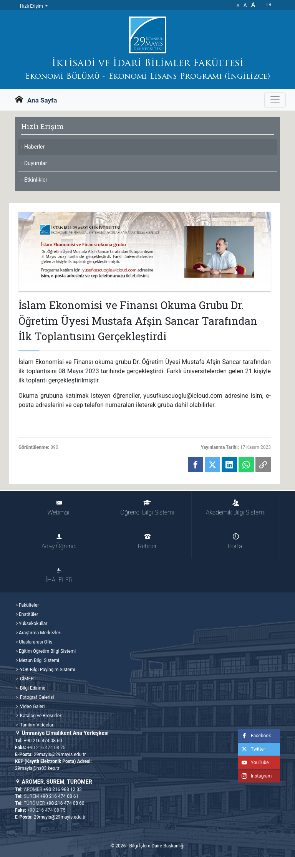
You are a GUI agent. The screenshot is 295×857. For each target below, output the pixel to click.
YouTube (253, 762)
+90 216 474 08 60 (43, 740)
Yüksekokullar (33, 623)
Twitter (251, 749)
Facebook (254, 735)
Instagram (255, 776)
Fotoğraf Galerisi (36, 697)
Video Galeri (32, 706)
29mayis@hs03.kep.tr (37, 768)
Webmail (58, 508)
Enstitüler (28, 614)
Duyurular (35, 163)
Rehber (147, 541)
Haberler (34, 147)
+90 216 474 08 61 (59, 796)
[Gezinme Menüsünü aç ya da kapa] (275, 100)
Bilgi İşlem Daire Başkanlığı (156, 846)
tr (269, 4)
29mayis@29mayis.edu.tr (60, 754)
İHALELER (59, 575)
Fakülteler (29, 605)
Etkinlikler (35, 180)
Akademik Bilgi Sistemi (235, 508)
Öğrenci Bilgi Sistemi (147, 508)
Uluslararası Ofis (35, 642)
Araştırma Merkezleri (40, 632)
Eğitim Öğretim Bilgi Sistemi (47, 651)
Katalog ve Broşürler (40, 715)
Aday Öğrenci (58, 541)
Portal (236, 541)
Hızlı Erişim (32, 6)
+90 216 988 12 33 (62, 789)
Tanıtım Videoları (37, 725)
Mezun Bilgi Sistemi (39, 660)
